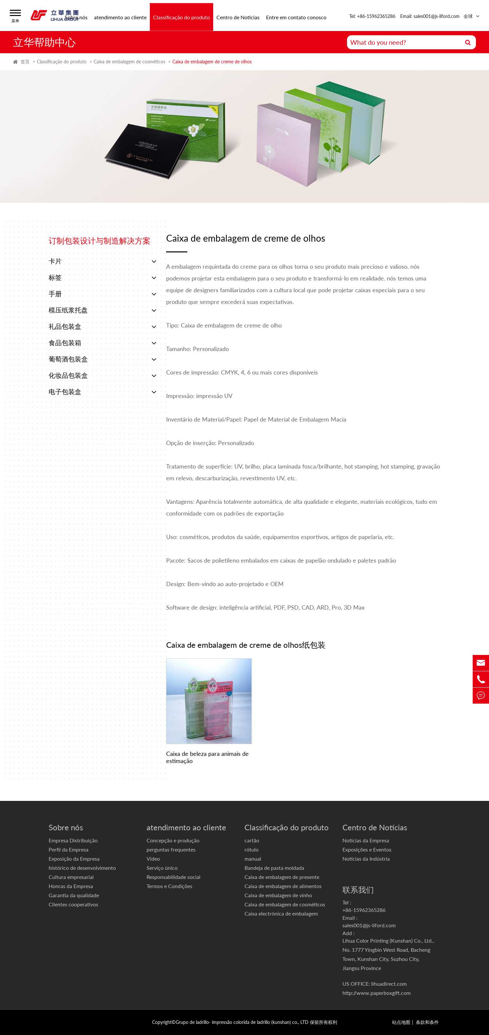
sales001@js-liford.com (369, 925)
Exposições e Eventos (366, 849)
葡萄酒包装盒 (102, 359)
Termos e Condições (169, 886)
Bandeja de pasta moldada (274, 868)
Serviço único (162, 868)
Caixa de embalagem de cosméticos (129, 61)
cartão (251, 840)
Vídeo (153, 858)
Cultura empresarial (71, 877)
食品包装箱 (102, 343)
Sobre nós (66, 827)
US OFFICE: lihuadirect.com (374, 983)
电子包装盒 (102, 392)
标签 (102, 277)
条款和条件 (427, 1022)
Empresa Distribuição (73, 840)
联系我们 (358, 889)
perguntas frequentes (171, 849)
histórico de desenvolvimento (82, 868)
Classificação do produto (181, 17)
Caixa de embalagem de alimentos (283, 886)
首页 (25, 61)
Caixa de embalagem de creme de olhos (212, 61)
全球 (468, 16)
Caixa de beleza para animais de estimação (207, 757)
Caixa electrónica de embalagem (281, 913)
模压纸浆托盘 (102, 310)
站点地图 (401, 1022)
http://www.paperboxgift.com (376, 993)
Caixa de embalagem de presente (281, 877)
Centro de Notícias (238, 17)
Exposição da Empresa (74, 858)
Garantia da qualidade (74, 895)
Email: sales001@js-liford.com (430, 16)
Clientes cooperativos (73, 904)
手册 (102, 294)
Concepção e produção (173, 840)
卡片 (102, 261)
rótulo (251, 849)
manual (252, 858)
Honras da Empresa (71, 886)
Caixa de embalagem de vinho (278, 895)
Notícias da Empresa (365, 840)
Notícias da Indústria (366, 858)
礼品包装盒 (102, 326)
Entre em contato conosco (296, 17)
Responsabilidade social (173, 877)
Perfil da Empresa (68, 849)
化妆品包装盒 (102, 375)
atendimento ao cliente (120, 17)
